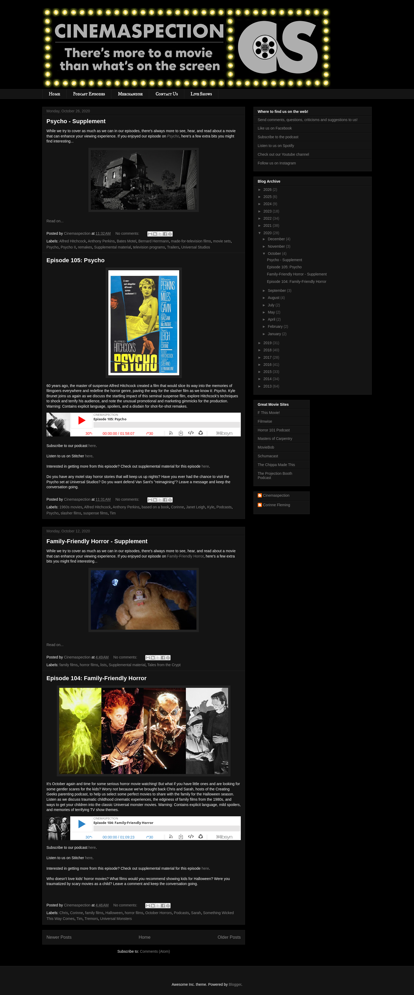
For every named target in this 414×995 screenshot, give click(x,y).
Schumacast (268, 456)
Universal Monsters (116, 918)
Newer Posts (59, 937)
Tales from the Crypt (164, 665)
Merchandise (130, 93)
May (272, 312)
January (275, 334)
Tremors (91, 918)
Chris (63, 913)
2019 (268, 343)
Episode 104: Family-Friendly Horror (96, 678)
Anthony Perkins (101, 241)
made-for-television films (191, 241)
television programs (149, 247)
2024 (268, 204)
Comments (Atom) (155, 951)
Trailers (173, 247)
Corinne (177, 507)
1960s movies (70, 507)
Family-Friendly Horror (185, 556)
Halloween (114, 913)
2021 (268, 225)
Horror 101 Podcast (274, 430)
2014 (268, 379)
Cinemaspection (276, 495)
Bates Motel (126, 241)
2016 (268, 364)
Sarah (196, 913)
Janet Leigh (195, 507)
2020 (268, 233)
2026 (268, 189)
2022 (268, 218)
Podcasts (224, 507)
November (277, 246)
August (274, 298)
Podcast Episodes (89, 93)
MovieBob (266, 447)
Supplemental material (112, 247)
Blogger (235, 984)
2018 (268, 350)
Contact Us (167, 93)
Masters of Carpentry (275, 438)
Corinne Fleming (276, 505)
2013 (268, 386)
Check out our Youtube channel (283, 154)
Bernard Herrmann (153, 241)
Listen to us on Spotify (276, 146)
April (272, 319)
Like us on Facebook (275, 128)
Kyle (210, 507)
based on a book (155, 507)
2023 (268, 211)
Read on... (55, 221)
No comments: (127, 233)
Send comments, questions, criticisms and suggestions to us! (307, 120)
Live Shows (201, 93)
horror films (89, 665)
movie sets (222, 241)
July (271, 305)
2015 (268, 372)
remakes (85, 247)
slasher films (71, 513)
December (277, 239)
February (276, 326)
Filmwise (265, 421)
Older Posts (229, 937)
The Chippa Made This (276, 465)
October (275, 253)
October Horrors (158, 913)
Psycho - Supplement (76, 121)
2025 (268, 197)
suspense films (95, 513)
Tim (113, 513)
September (277, 290)
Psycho (173, 136)
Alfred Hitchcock (72, 241)
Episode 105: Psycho (75, 260)
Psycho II (68, 247)
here (92, 446)
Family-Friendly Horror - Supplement (97, 541)
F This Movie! (269, 413)
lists (103, 665)
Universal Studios (195, 247)
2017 (268, 357)
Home (54, 93)
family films (68, 665)
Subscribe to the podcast (278, 137)
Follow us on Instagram (277, 163)
